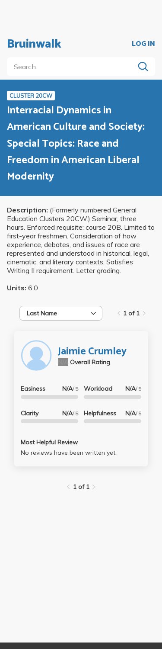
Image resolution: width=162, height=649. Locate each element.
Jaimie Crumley (92, 351)
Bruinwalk (34, 44)
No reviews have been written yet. (69, 452)
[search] (72, 66)
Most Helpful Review (49, 442)
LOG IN (143, 44)
